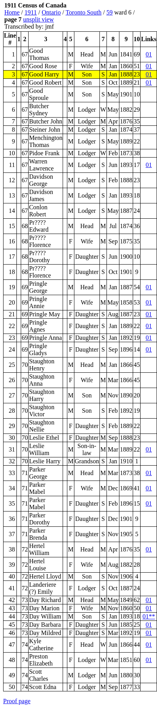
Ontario (51, 12)
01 (149, 54)
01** (149, 616)
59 (109, 12)
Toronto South (83, 12)
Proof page (17, 701)
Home (12, 12)
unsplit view (38, 19)
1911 (31, 12)
